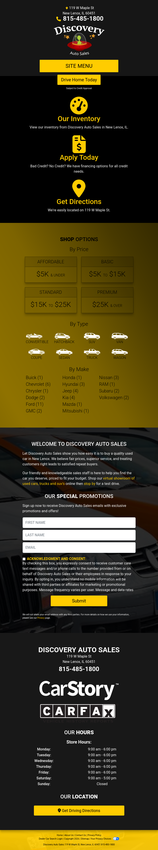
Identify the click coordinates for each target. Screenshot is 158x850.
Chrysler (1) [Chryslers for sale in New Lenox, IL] (37, 391)
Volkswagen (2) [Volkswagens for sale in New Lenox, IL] (114, 397)
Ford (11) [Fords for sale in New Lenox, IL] (35, 404)
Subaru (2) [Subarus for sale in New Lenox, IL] (109, 391)
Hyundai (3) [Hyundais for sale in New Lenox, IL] (73, 384)
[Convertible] (37, 339)
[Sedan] (64, 354)
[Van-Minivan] (119, 339)
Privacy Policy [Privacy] (94, 835)
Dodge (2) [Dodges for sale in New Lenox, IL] (35, 397)
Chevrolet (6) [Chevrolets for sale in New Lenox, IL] (38, 384)
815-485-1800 (83, 18)
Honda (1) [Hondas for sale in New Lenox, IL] (72, 377)
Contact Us (80, 835)
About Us (69, 835)
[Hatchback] (64, 339)
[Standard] (51, 300)
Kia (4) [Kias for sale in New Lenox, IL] (68, 397)
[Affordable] (51, 270)
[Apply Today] (79, 156)
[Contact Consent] (24, 559)
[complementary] (144, 836)
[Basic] (107, 270)
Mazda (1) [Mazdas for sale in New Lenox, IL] (72, 404)
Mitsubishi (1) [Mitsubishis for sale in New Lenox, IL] (75, 411)
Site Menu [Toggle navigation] (79, 66)
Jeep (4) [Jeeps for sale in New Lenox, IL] (70, 391)
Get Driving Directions (79, 810)
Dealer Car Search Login (50, 839)
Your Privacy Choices (105, 839)
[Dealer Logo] (79, 40)
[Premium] (107, 300)
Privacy (41, 618)
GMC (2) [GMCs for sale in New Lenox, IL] (34, 411)
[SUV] (92, 339)
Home (60, 835)
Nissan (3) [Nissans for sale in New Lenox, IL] (109, 377)
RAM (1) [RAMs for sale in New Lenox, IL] (107, 384)
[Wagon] (119, 354)
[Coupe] (36, 354)
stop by (89, 484)
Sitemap (85, 839)
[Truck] (92, 354)
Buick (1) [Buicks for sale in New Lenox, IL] (34, 377)
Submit (79, 601)
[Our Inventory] (79, 115)
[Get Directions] (79, 198)
